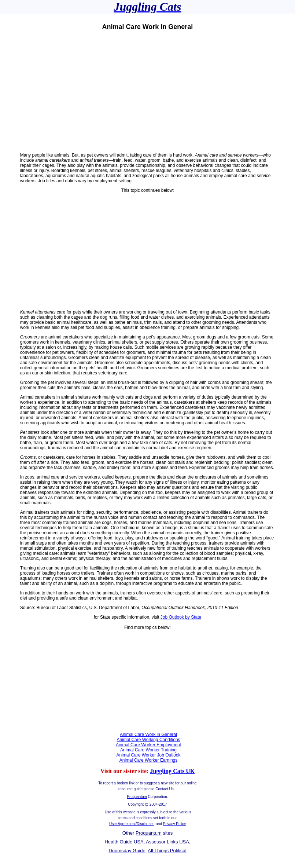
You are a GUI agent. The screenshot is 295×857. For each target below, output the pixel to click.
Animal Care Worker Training (148, 749)
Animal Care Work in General (148, 734)
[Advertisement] (147, 91)
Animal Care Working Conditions (148, 739)
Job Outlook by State (181, 617)
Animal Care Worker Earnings (148, 760)
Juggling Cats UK (172, 771)
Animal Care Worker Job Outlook (148, 755)
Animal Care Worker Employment (148, 744)
